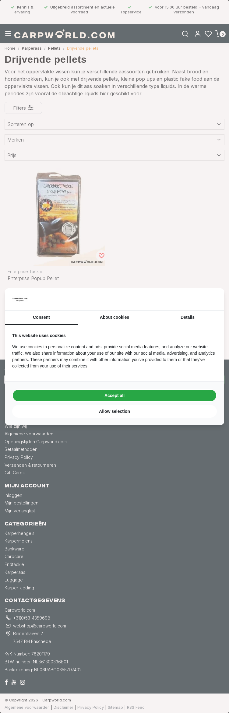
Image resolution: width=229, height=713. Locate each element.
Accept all (114, 395)
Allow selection (114, 411)
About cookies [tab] (114, 317)
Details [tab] (188, 317)
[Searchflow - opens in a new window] (209, 299)
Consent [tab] (41, 317)
